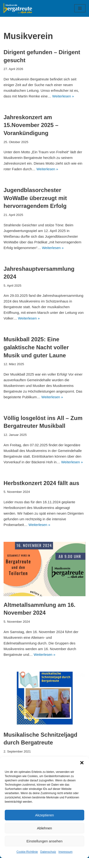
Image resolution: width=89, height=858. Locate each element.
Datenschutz (48, 852)
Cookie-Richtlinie (27, 852)
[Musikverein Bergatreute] (18, 8)
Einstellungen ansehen (45, 841)
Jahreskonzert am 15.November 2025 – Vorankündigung (31, 125)
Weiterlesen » (63, 96)
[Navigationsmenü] (79, 8)
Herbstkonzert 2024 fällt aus (41, 483)
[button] (82, 762)
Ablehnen (44, 828)
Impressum (65, 852)
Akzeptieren (44, 815)
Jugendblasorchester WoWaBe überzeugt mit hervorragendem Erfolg (35, 198)
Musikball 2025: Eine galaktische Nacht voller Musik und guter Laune (36, 347)
